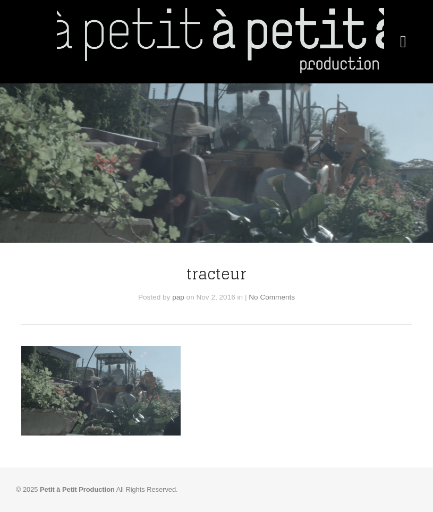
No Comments (272, 297)
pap (178, 297)
